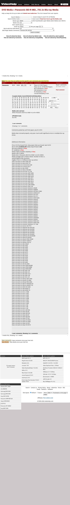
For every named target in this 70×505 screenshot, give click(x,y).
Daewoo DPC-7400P (5, 386)
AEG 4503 (25, 247)
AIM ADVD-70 (26, 290)
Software (26, 4)
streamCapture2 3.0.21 (27, 375)
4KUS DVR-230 (26, 161)
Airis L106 (25, 305)
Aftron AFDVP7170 (27, 285)
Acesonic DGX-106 (27, 186)
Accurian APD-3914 (28, 181)
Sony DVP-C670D (5, 396)
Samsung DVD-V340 (5, 391)
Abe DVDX (25, 168)
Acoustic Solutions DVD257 (30, 203)
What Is (50, 4)
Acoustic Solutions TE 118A (30, 224)
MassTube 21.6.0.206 (27, 372)
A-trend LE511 (26, 166)
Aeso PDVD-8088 (27, 267)
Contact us (34, 387)
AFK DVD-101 (26, 272)
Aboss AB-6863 (26, 170)
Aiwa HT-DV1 (26, 318)
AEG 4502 (25, 246)
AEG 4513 (25, 252)
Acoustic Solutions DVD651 (30, 219)
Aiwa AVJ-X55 (26, 316)
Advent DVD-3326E (27, 239)
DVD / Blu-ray (35, 4)
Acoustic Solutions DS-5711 (30, 196)
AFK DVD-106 (26, 275)
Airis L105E (25, 303)
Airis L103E (25, 295)
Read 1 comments (61, 85)
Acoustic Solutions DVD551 (30, 216)
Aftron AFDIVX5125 (27, 283)
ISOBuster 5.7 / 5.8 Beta (49, 372)
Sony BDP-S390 (4, 408)
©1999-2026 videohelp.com (45, 401)
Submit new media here (30, 13)
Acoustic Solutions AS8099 (30, 189)
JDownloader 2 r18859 (48, 376)
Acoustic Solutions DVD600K (30, 217)
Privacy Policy (42, 387)
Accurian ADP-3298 (28, 173)
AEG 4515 (25, 254)
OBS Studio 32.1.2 (26, 358)
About (56, 4)
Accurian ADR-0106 (28, 175)
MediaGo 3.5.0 (25, 363)
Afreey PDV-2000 (27, 282)
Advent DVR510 (26, 241)
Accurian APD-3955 (28, 183)
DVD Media (7, 9)
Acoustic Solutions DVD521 (30, 214)
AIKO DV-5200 (26, 287)
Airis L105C (25, 300)
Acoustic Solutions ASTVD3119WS (32, 191)
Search (28, 387)
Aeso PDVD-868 (26, 269)
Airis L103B (25, 292)
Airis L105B (25, 298)
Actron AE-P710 (26, 226)
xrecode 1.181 (25, 365)
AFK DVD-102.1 (26, 274)
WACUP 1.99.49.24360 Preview (50, 360)
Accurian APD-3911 (28, 178)
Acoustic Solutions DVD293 (30, 208)
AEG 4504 (25, 249)
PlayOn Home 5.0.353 (27, 360)
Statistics (44, 389)
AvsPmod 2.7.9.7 (26, 377)
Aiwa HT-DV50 (26, 320)
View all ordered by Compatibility (33, 37)
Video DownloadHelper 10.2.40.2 (30, 368)
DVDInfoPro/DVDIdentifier (33, 96)
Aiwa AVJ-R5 (25, 311)
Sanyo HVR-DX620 (5, 401)
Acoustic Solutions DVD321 (30, 209)
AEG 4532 (25, 259)
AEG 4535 (25, 260)
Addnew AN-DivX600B (28, 236)
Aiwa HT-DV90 (26, 321)
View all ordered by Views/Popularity (55, 37)
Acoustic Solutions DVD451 (30, 213)
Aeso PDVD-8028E (27, 265)
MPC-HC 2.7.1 (46, 358)
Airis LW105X (26, 310)
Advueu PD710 (26, 242)
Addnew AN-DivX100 (28, 227)
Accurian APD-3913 (28, 180)
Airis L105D (25, 302)
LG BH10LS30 (22, 147)
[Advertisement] (34, 56)
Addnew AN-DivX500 (28, 232)
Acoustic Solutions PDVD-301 (30, 221)
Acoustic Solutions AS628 (29, 188)
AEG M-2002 (25, 264)
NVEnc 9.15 (24, 370)
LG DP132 (3, 403)
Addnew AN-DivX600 (28, 234)
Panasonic (5, 85)
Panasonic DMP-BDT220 (7, 398)
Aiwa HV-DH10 (26, 325)
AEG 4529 (25, 257)
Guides (43, 4)
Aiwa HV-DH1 (26, 323)
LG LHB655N (4, 389)
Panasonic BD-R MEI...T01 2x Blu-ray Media (36, 9)
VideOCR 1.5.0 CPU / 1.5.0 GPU (50, 363)
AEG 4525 (25, 255)
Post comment (60, 90)
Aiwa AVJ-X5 (25, 315)
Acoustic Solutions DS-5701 (30, 194)
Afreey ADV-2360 (27, 278)
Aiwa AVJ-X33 (26, 313)
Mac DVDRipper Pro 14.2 (49, 381)
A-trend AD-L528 (27, 165)
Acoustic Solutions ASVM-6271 (31, 193)
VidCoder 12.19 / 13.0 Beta (49, 374)
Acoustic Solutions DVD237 (30, 201)
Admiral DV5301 (27, 237)
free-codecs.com (48, 398)
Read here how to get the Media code (51, 19)
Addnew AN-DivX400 (28, 231)
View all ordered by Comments (13, 37)
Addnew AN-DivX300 (28, 229)
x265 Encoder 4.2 (47, 379)
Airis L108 (25, 307)
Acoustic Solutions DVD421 (30, 211)
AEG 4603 (25, 262)
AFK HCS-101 (26, 277)
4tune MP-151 (26, 163)
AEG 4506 (25, 250)
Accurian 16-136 (27, 171)
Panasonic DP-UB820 (6, 406)
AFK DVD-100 (26, 270)
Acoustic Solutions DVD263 (30, 204)
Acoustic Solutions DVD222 (30, 199)
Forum (20, 4)
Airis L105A (25, 297)
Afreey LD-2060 (26, 280)
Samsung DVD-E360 (5, 394)
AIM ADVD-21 (26, 288)
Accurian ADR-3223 (28, 176)
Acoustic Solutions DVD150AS (30, 198)
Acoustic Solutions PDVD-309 (30, 222)
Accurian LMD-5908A (28, 184)
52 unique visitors (10, 365)
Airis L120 (25, 308)
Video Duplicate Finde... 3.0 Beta (51, 365)
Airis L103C (25, 293)
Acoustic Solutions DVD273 (30, 206)
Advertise (54, 387)
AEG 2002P (25, 244)
